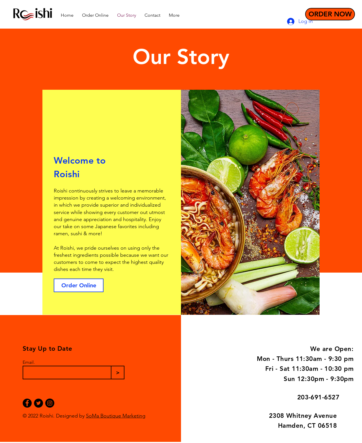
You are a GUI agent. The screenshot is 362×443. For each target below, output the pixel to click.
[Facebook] (27, 403)
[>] (117, 372)
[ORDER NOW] (330, 14)
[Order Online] (79, 285)
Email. (29, 362)
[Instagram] (49, 403)
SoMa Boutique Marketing (115, 416)
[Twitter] (38, 403)
